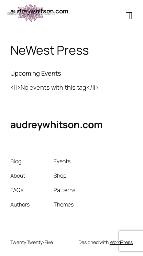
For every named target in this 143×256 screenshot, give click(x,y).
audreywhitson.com (56, 124)
